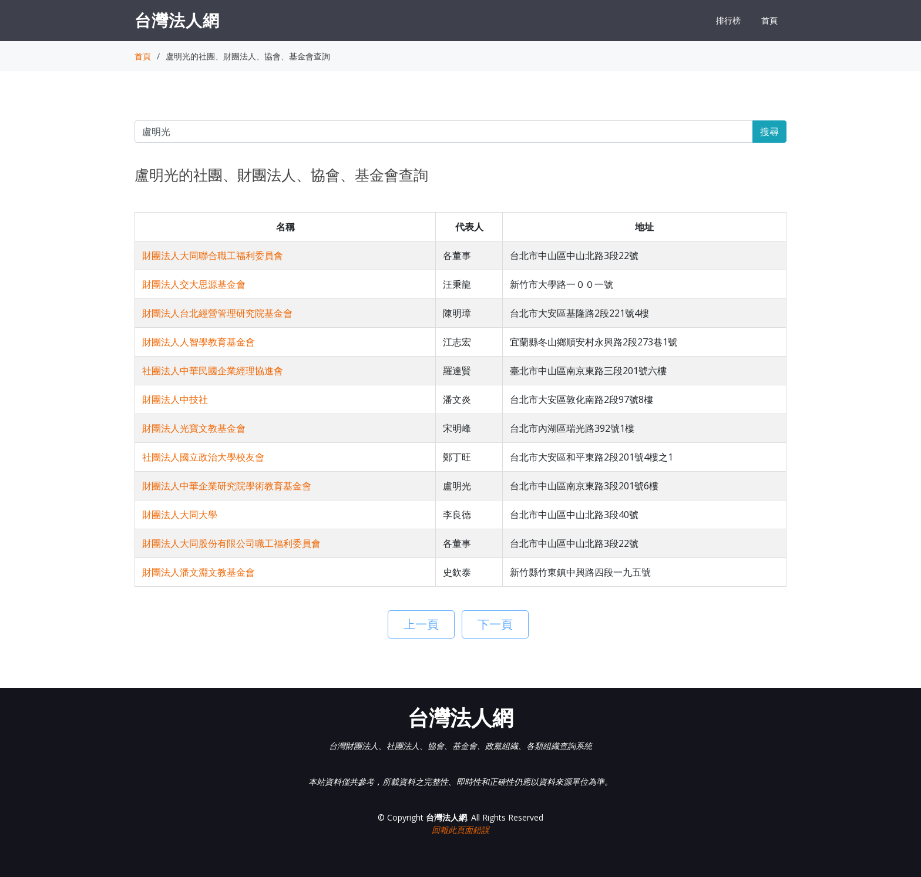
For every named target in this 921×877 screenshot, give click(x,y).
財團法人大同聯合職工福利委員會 (212, 255)
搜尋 (769, 131)
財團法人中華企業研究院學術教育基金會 (226, 485)
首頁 (769, 20)
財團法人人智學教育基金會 (198, 341)
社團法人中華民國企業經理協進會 (212, 370)
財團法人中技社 (175, 399)
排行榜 (728, 20)
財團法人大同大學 (179, 514)
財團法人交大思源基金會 (194, 284)
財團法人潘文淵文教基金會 (198, 572)
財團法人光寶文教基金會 (194, 428)
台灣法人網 (177, 20)
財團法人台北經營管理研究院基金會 (217, 313)
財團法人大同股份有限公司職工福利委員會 (231, 543)
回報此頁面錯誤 (460, 829)
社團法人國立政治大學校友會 (203, 457)
